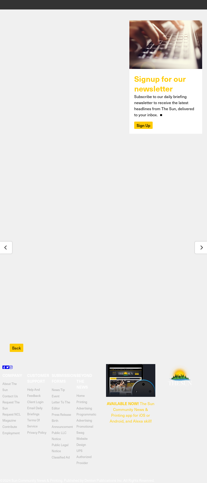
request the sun (11, 405)
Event (55, 396)
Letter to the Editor (61, 405)
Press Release (61, 414)
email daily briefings (34, 411)
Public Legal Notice (60, 447)
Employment (11, 433)
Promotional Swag (84, 429)
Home (80, 395)
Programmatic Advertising (86, 417)
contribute (9, 426)
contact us (10, 396)
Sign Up (143, 125)
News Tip (58, 389)
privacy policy (36, 432)
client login (35, 402)
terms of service (33, 423)
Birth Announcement (62, 423)
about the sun (9, 386)
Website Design (82, 441)
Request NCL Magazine (11, 417)
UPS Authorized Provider (83, 456)
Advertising (84, 408)
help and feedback (34, 392)
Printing (81, 402)
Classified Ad (61, 457)
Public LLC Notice (59, 435)
